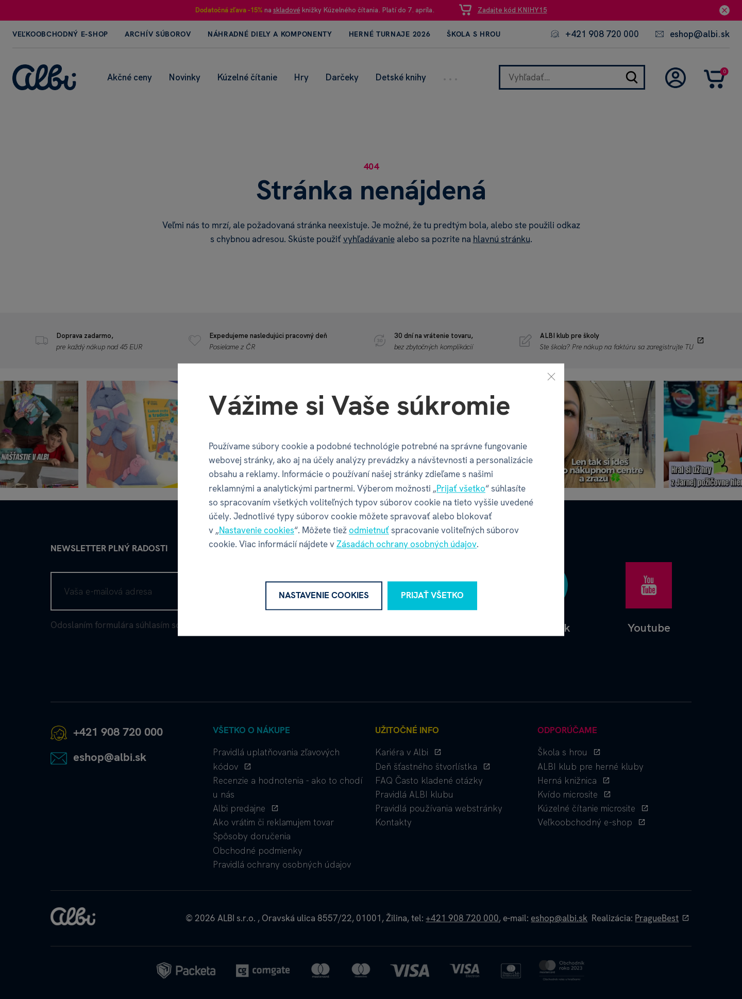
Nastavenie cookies (256, 530)
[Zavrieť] (551, 376)
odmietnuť (369, 530)
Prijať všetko (460, 488)
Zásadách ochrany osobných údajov (406, 544)
